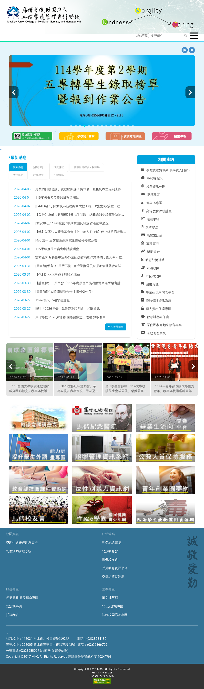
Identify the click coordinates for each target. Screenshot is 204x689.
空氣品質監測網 (113, 577)
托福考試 (12, 615)
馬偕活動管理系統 (18, 551)
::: (1, 148)
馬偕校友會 (110, 560)
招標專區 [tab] (59, 175)
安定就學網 (14, 606)
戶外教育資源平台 (115, 568)
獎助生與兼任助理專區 (22, 542)
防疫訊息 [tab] (18, 175)
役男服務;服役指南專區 (22, 598)
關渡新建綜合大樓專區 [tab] (87, 167)
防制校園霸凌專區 (115, 615)
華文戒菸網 (110, 598)
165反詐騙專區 (112, 606)
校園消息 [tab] (18, 167)
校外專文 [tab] (38, 175)
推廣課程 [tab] (59, 167)
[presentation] (14, 92)
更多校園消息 (116, 326)
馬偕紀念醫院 (111, 542)
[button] (184, 50)
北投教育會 (110, 551)
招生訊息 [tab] (38, 167)
